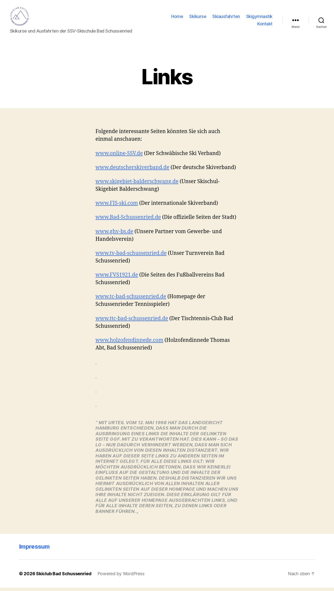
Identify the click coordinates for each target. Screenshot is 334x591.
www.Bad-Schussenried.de (128, 220)
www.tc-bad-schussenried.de (130, 300)
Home (177, 18)
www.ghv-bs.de (114, 234)
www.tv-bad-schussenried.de (131, 256)
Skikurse (197, 18)
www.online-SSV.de (119, 156)
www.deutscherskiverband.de (132, 170)
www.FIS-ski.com (116, 206)
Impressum (34, 550)
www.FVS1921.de (116, 278)
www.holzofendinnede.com (129, 343)
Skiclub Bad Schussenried (64, 577)
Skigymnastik (259, 18)
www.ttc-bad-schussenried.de (131, 321)
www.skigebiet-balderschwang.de (136, 184)
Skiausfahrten (226, 18)
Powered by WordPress (121, 577)
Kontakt (265, 25)
